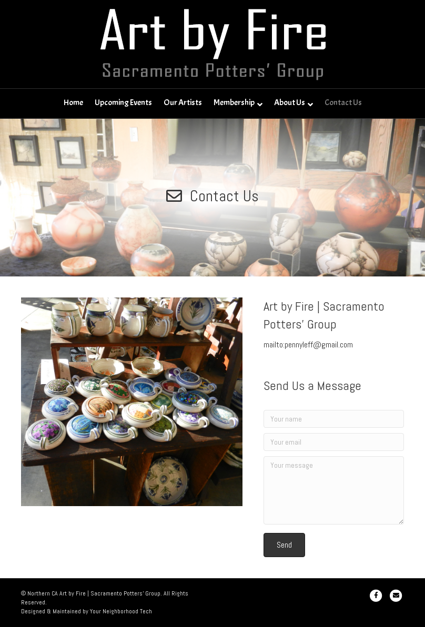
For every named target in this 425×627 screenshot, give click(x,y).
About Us (289, 102)
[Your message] (334, 490)
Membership (234, 102)
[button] (284, 545)
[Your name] (334, 419)
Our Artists (183, 102)
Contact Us (343, 102)
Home (73, 102)
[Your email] (334, 442)
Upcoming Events (123, 102)
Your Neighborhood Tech (121, 611)
